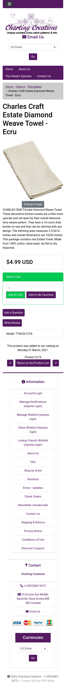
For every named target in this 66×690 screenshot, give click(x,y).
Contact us (33, 513)
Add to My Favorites (41, 294)
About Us (24, 69)
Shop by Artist (33, 470)
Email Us (33, 37)
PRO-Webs (48, 680)
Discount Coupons (33, 548)
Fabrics (20, 86)
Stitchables (35, 86)
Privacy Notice (33, 531)
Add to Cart (15, 294)
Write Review (12, 322)
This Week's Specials (18, 76)
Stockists (33, 479)
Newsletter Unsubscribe (33, 505)
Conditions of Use (33, 539)
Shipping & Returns (33, 522)
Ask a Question (13, 312)
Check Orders (33, 496)
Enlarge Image (33, 204)
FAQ (33, 462)
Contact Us (44, 76)
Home (9, 69)
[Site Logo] (33, 24)
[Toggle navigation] (9, 4)
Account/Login (33, 393)
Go (33, 56)
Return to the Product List (33, 363)
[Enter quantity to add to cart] (33, 288)
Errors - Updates (33, 488)
